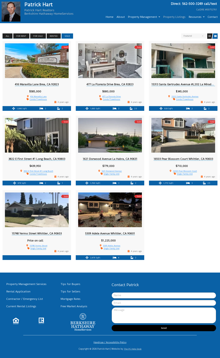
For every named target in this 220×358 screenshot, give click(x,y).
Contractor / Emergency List (24, 298)
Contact (213, 16)
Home (109, 16)
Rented (54, 36)
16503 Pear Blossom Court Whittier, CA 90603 (183, 158)
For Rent (21, 36)
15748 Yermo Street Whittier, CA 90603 (37, 233)
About (121, 16)
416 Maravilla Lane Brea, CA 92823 (37, 84)
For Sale (38, 36)
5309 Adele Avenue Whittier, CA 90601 (110, 233)
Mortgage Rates (71, 298)
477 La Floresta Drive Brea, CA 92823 (110, 84)
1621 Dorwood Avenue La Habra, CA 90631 (110, 158)
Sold (67, 36)
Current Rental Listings (21, 306)
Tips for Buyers (70, 284)
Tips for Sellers (70, 291)
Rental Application (18, 291)
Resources (197, 16)
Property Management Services (26, 284)
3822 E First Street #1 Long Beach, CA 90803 (36, 158)
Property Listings (174, 16)
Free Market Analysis (74, 306)
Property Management (144, 16)
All (7, 36)
